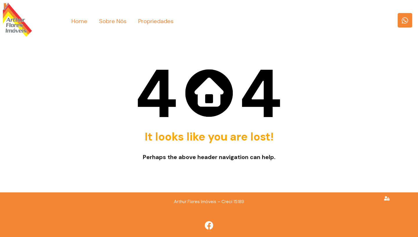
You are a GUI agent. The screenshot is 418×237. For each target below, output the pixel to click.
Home (79, 21)
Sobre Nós (113, 21)
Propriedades (156, 21)
